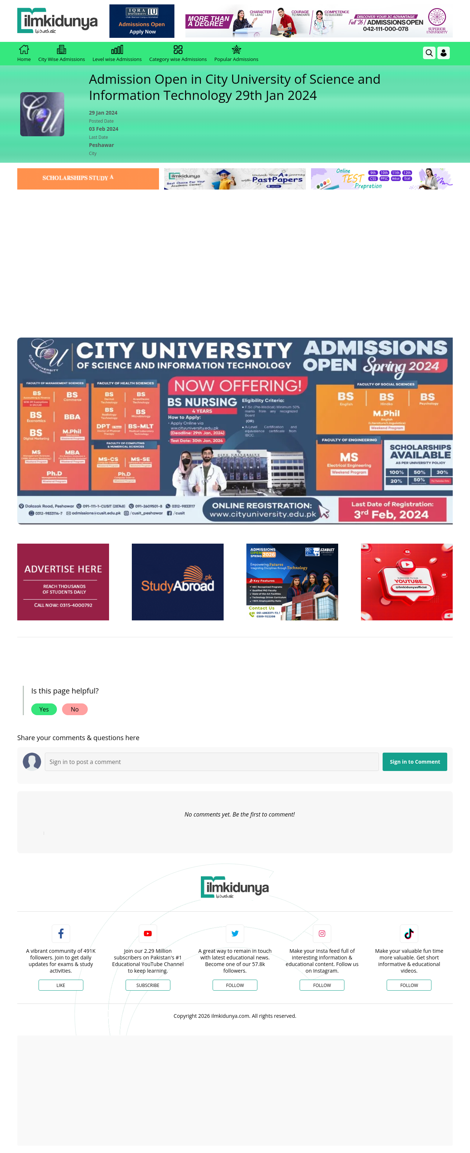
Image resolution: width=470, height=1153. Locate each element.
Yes (44, 709)
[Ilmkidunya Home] (57, 21)
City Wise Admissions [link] (61, 53)
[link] (141, 21)
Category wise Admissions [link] (178, 53)
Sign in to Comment (415, 761)
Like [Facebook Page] (61, 985)
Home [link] (24, 53)
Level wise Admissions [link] (117, 53)
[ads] (63, 582)
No (75, 709)
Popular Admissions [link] (236, 53)
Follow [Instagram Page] (322, 985)
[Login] (443, 53)
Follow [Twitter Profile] (235, 985)
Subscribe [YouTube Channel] (148, 985)
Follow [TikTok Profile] (409, 985)
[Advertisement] (235, 246)
